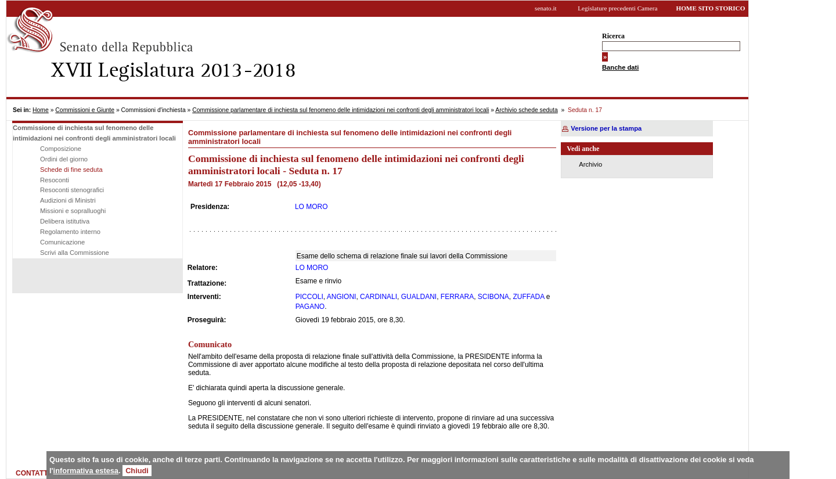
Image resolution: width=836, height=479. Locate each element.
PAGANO (310, 306)
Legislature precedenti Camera (617, 8)
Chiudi (137, 470)
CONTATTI (33, 473)
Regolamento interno (70, 231)
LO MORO (311, 207)
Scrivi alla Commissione (74, 252)
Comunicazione (62, 242)
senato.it (546, 8)
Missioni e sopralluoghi (73, 210)
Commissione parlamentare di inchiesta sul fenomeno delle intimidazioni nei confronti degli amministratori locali (340, 110)
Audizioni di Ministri (68, 200)
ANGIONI (341, 297)
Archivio (590, 164)
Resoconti (54, 180)
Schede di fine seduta (71, 169)
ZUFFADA (529, 297)
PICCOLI (309, 297)
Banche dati (620, 67)
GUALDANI (419, 297)
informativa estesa (85, 470)
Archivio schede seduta (526, 110)
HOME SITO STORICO (710, 8)
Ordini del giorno (64, 159)
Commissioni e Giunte (84, 110)
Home (41, 110)
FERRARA (457, 297)
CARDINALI (378, 297)
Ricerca (613, 36)
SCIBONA (493, 297)
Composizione (60, 148)
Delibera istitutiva (64, 221)
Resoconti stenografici (72, 189)
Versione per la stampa (606, 128)
